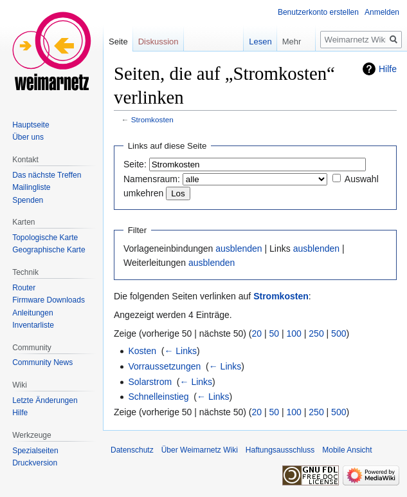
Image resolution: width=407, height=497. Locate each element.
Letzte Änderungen (44, 400)
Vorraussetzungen (164, 366)
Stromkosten (152, 119)
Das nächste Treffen (46, 175)
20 (257, 333)
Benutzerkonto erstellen (318, 12)
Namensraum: (151, 179)
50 (274, 333)
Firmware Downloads (48, 300)
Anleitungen (32, 312)
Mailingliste (31, 187)
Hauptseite (30, 124)
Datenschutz (132, 450)
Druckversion (34, 462)
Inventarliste (33, 325)
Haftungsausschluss (280, 450)
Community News (42, 362)
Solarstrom (150, 382)
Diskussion (158, 41)
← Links (180, 351)
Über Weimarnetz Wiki (199, 450)
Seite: (135, 164)
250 (316, 333)
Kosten (142, 351)
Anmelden (382, 12)
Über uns (28, 137)
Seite (118, 41)
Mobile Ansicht (347, 450)
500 (338, 333)
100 (294, 333)
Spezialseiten (35, 450)
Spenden (27, 200)
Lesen (251, 41)
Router (23, 287)
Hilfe (388, 69)
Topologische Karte (45, 237)
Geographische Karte (48, 249)
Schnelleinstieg (158, 396)
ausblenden (238, 248)
